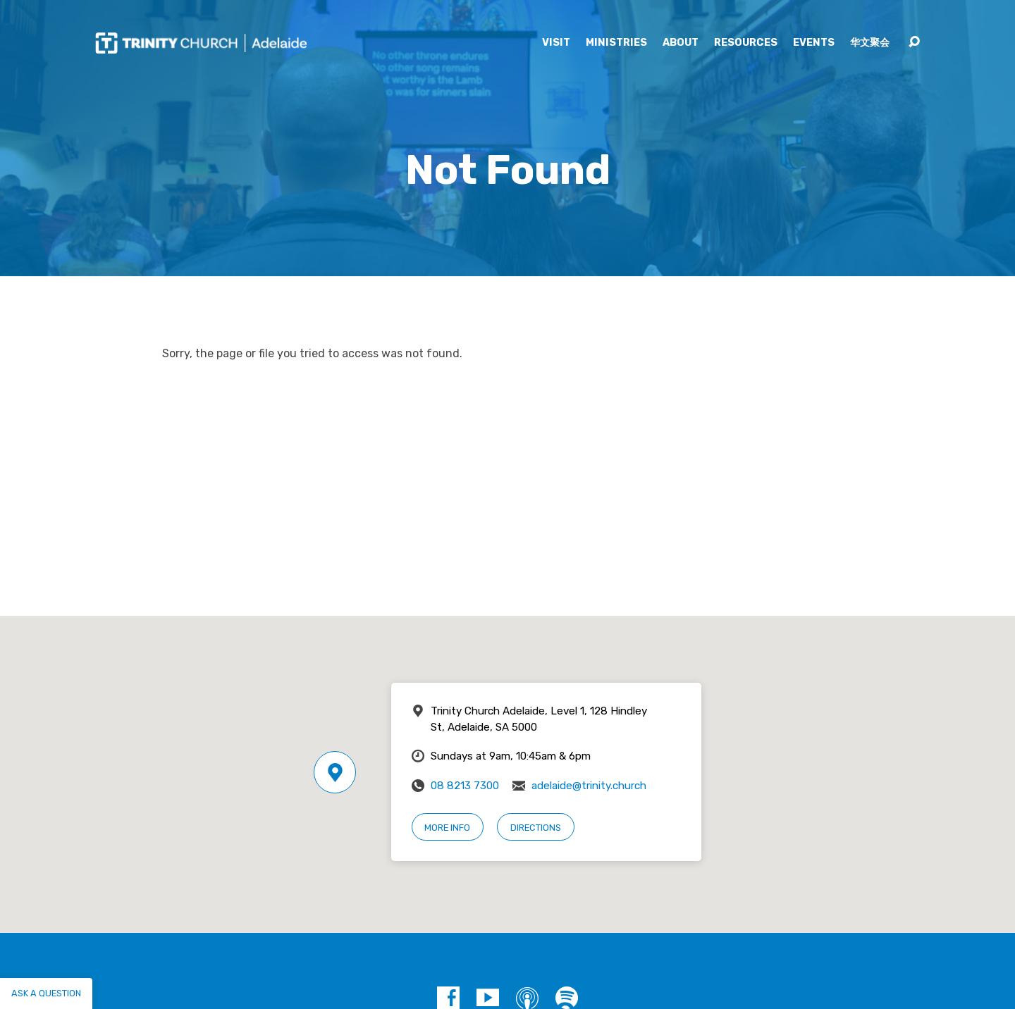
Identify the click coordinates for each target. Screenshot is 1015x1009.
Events (814, 43)
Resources (745, 43)
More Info (447, 827)
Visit (556, 43)
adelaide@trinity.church (588, 785)
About (681, 43)
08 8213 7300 (465, 785)
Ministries (616, 43)
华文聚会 (870, 43)
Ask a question (46, 993)
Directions (535, 827)
